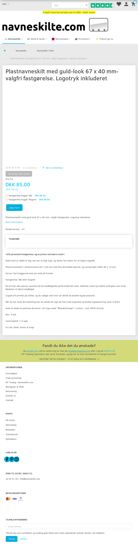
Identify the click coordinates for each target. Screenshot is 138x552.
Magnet (29, 199)
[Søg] (87, 5)
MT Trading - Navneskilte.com (19, 382)
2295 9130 (109, 350)
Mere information (14, 221)
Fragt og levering (13, 377)
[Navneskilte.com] (55, 24)
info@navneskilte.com (79, 350)
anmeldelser (30, 167)
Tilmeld (11, 538)
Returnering (11, 391)
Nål (27, 195)
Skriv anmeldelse (54, 167)
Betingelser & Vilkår (15, 386)
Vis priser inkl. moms (19, 173)
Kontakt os (11, 395)
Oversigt (9, 400)
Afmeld (23, 538)
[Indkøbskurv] (134, 4)
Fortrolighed (11, 373)
